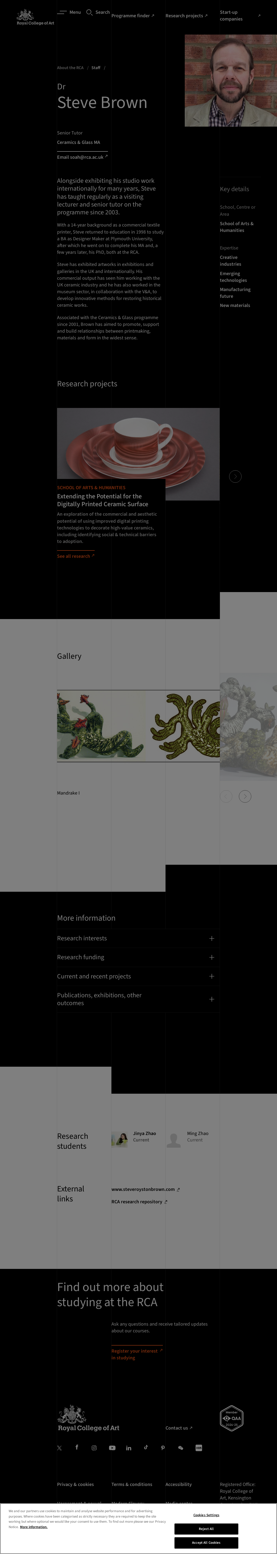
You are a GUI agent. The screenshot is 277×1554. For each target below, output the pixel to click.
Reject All (206, 1531)
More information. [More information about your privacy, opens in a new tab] (34, 1529)
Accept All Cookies (206, 1545)
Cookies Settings (206, 1518)
